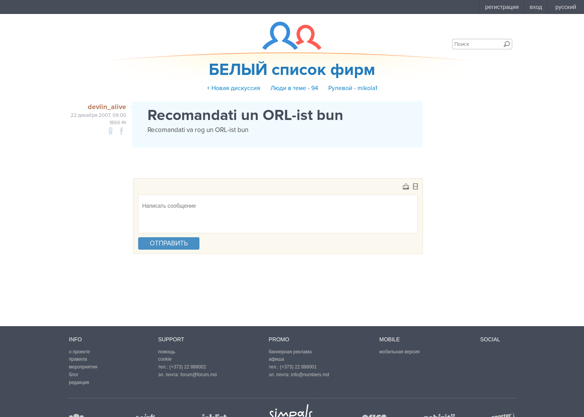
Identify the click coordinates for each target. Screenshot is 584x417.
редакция (79, 382)
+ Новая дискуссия (233, 88)
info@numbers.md (310, 374)
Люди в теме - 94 (294, 88)
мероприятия (83, 367)
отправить (169, 243)
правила (78, 359)
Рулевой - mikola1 (352, 88)
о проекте (79, 351)
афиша (276, 359)
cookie (165, 359)
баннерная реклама (290, 351)
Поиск (507, 44)
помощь (166, 351)
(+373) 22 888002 (187, 367)
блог (74, 374)
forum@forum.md (198, 374)
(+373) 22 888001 (298, 367)
